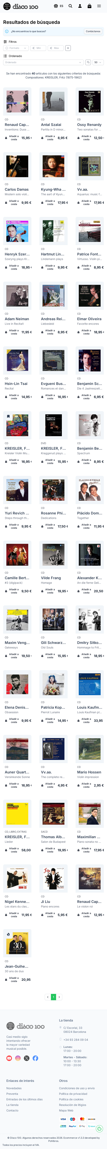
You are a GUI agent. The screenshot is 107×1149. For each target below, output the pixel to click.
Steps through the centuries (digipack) (17, 518)
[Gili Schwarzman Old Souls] (53, 619)
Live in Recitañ (14, 323)
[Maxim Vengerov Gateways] (17, 619)
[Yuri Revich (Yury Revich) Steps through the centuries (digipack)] (17, 490)
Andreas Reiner (53, 319)
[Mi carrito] (89, 6)
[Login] (80, 6)
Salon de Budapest (53, 841)
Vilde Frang (51, 578)
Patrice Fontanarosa (89, 254)
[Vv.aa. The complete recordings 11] (53, 749)
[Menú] (99, 6)
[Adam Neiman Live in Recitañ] (17, 296)
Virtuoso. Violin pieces (89, 259)
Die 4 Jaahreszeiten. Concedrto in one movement (89, 388)
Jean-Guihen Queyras (17, 966)
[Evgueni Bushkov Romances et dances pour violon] (53, 360)
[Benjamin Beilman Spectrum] (90, 425)
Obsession (11, 712)
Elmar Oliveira (89, 319)
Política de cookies (71, 1099)
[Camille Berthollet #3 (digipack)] (17, 555)
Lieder (9, 841)
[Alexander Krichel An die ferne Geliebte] (90, 555)
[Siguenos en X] (26, 1058)
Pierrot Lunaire (50, 712)
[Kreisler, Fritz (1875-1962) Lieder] (17, 814)
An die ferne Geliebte (89, 582)
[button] (58, 6)
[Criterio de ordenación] (43, 62)
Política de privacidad (73, 1093)
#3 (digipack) (13, 582)
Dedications (48, 518)
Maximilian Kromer (89, 837)
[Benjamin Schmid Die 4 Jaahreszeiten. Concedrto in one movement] (90, 360)
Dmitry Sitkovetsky (89, 643)
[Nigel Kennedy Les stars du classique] (17, 878)
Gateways (11, 647)
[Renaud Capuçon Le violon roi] (90, 878)
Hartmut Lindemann (53, 254)
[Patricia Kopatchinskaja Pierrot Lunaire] (53, 684)
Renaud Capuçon (17, 125)
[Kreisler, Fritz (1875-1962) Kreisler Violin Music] (17, 425)
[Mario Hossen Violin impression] (90, 749)
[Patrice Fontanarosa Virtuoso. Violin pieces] (90, 231)
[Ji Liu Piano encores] (53, 878)
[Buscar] (70, 6)
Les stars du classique (17, 906)
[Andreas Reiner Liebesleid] (53, 296)
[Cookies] (99, 1128)
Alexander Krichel (89, 578)
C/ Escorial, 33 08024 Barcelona (74, 1029)
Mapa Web (66, 1110)
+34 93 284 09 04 (75, 1039)
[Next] (59, 997)
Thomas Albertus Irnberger (53, 837)
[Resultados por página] (98, 62)
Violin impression (88, 777)
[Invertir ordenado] (88, 62)
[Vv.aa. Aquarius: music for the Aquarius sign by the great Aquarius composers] (90, 166)
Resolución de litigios (72, 1104)
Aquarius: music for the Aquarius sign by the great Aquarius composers (89, 194)
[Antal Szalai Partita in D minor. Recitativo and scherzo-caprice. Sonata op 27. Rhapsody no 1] (53, 101)
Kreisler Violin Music (17, 453)
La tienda (12, 1104)
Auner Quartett (17, 772)
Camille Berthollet (17, 578)
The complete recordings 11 (53, 777)
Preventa (12, 1093)
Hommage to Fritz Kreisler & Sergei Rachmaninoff (89, 647)
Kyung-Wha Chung (53, 189)
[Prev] (48, 997)
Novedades (13, 1088)
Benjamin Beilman (89, 448)
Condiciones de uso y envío (77, 1088)
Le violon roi (85, 906)
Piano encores (50, 906)
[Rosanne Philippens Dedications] (53, 490)
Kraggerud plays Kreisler (53, 453)
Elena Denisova (17, 707)
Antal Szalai (51, 125)
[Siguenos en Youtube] (9, 1058)
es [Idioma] (58, 6)
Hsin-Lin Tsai (16, 384)
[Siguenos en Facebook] (35, 1058)
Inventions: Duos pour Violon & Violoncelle (17, 129)
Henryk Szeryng (17, 254)
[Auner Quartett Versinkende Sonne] (17, 749)
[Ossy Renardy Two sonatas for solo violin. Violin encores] (90, 101)
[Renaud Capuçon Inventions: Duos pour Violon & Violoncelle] (17, 101)
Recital (9, 388)
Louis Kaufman (89, 707)
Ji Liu (45, 902)
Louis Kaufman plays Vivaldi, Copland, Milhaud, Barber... (89, 712)
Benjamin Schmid (89, 384)
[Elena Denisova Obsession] (17, 684)
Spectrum (83, 453)
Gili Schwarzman (53, 643)
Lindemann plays (52, 259)
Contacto (12, 1110)
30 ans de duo (14, 971)
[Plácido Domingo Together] (90, 490)
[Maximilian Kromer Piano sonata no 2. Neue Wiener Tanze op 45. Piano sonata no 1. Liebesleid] (90, 814)
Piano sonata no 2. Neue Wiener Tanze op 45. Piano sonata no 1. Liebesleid (89, 841)
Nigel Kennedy (17, 902)
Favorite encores (88, 323)
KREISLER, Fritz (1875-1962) (17, 448)
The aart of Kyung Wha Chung (53, 194)
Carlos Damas (17, 189)
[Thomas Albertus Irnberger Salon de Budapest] (53, 814)
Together (83, 518)
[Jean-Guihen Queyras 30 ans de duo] (17, 943)
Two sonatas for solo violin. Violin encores (89, 129)
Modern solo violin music (17, 194)
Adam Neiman (17, 319)
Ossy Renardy (89, 125)
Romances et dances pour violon (53, 388)
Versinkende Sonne (17, 777)
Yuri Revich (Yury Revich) (17, 513)
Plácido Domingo (89, 513)
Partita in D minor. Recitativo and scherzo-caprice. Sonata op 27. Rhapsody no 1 (53, 129)
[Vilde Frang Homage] (53, 555)
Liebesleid (47, 323)
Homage (46, 582)
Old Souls (47, 647)
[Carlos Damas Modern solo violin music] (17, 166)
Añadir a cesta (12, 138)
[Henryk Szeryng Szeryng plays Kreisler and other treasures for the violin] (17, 231)
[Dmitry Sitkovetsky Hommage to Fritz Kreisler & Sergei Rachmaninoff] (90, 619)
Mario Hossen (89, 772)
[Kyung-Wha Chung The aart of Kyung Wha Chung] (53, 166)
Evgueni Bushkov (53, 384)
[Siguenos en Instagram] (18, 1058)
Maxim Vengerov (17, 643)
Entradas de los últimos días (24, 1099)
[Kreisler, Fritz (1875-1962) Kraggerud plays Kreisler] (53, 425)
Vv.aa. (82, 189)
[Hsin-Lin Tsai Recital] (17, 360)
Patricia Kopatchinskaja (53, 707)
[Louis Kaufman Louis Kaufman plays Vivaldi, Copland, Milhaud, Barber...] (90, 684)
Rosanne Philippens (53, 513)
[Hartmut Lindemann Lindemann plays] (53, 231)
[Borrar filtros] (68, 48)
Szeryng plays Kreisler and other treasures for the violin (17, 259)
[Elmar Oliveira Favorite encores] (90, 296)
